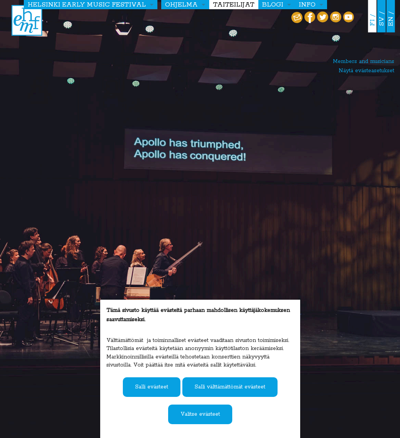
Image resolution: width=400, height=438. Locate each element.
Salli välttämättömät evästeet (230, 386)
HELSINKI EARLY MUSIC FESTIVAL (87, 4)
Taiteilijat (234, 4)
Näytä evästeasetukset (366, 70)
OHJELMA (181, 4)
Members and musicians (363, 61)
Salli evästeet (151, 386)
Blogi (272, 4)
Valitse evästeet (200, 414)
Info (307, 4)
